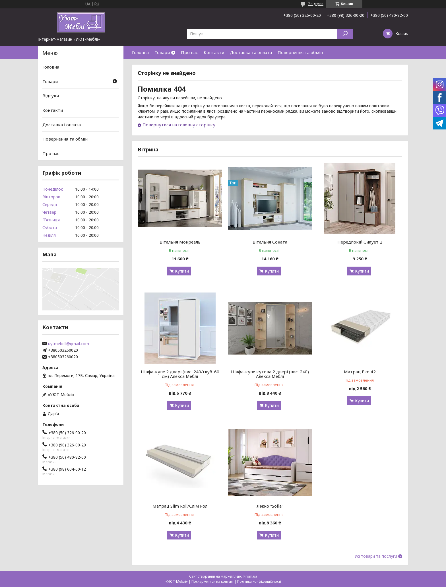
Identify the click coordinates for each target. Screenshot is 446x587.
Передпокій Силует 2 (359, 242)
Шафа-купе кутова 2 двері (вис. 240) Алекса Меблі (270, 373)
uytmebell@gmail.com (68, 343)
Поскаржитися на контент (212, 581)
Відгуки (50, 95)
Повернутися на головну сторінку (179, 124)
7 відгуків (315, 3)
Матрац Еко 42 (360, 371)
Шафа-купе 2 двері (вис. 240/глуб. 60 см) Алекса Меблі (180, 373)
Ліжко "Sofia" (270, 506)
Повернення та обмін (300, 52)
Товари (162, 52)
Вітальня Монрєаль (180, 242)
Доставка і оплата (61, 124)
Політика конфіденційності (259, 581)
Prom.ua (250, 576)
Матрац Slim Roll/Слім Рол (179, 506)
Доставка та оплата (251, 52)
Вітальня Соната (270, 242)
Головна (140, 52)
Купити (182, 271)
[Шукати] (345, 34)
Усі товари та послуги (376, 556)
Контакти (214, 52)
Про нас (189, 52)
